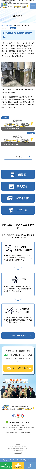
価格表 (18, 174)
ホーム (3, 25)
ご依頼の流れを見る (18, 335)
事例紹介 (9, 25)
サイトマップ (18, 453)
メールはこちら (18, 368)
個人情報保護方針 (18, 450)
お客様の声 (18, 198)
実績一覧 (18, 210)
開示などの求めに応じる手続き (18, 446)
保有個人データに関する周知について (18, 448)
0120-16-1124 (20, 355)
